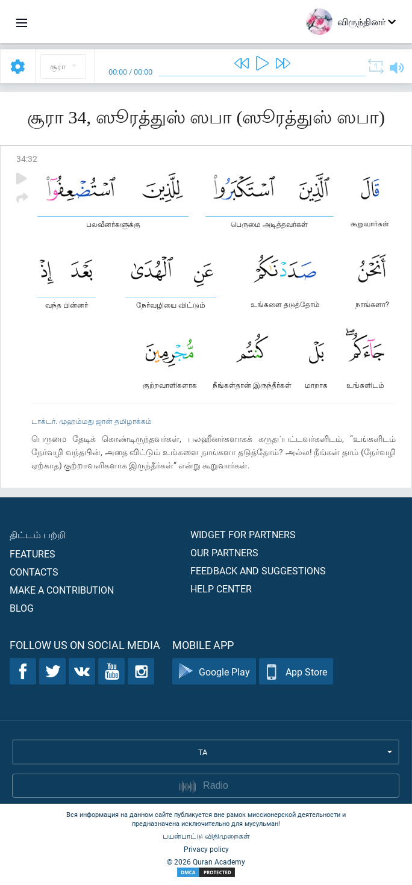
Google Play (214, 671)
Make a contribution (62, 589)
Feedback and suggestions (258, 570)
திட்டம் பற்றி (38, 534)
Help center (221, 588)
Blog (22, 607)
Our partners (224, 552)
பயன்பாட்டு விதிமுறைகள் (206, 835)
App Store (296, 671)
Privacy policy (206, 849)
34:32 (26, 158)
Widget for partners (243, 534)
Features (32, 553)
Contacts (34, 571)
